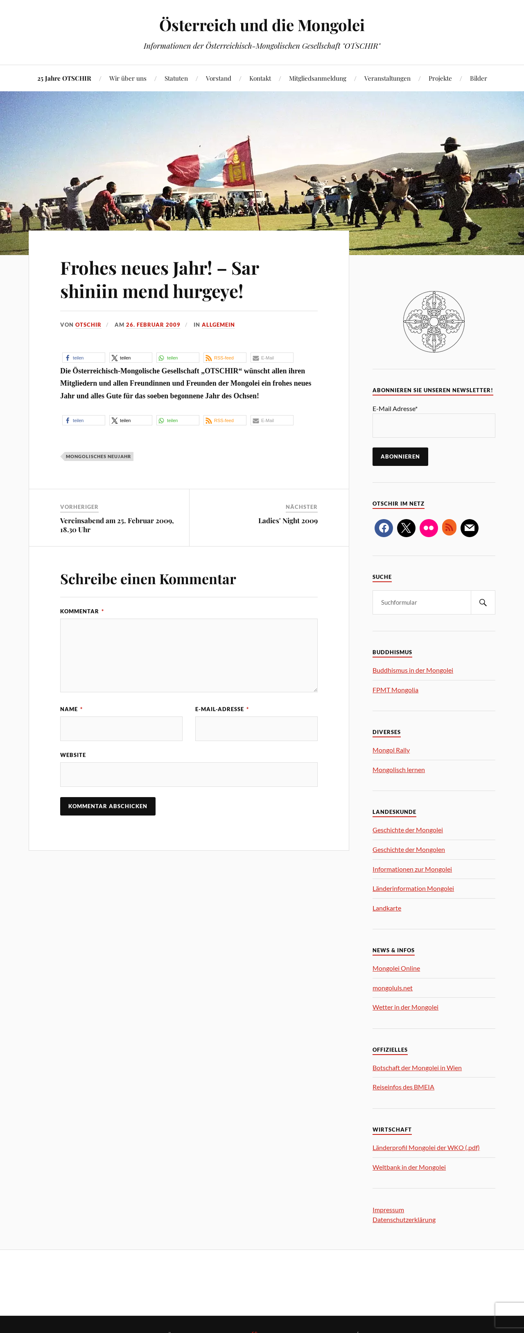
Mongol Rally (391, 750)
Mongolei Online (396, 968)
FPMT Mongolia (395, 690)
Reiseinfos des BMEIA (403, 1087)
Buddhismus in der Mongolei (413, 670)
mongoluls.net (393, 988)
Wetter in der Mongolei (405, 1007)
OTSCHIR (88, 324)
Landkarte (387, 908)
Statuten (176, 78)
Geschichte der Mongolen (409, 849)
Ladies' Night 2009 (288, 520)
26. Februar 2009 (153, 324)
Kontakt (260, 78)
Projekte (440, 78)
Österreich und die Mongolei (262, 24)
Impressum (388, 1209)
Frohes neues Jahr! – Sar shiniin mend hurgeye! (161, 279)
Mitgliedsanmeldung (317, 78)
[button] (83, 357)
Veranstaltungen (387, 78)
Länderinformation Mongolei (413, 888)
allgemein (218, 324)
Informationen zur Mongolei (412, 869)
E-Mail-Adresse (222, 709)
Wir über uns (128, 78)
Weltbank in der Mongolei (409, 1167)
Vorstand (218, 78)
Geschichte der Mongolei (408, 830)
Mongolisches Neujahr (98, 456)
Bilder (478, 78)
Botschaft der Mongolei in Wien (417, 1067)
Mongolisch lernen (399, 769)
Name (71, 709)
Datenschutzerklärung (404, 1219)
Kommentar (82, 611)
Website (73, 755)
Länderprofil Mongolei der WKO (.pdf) (426, 1147)
